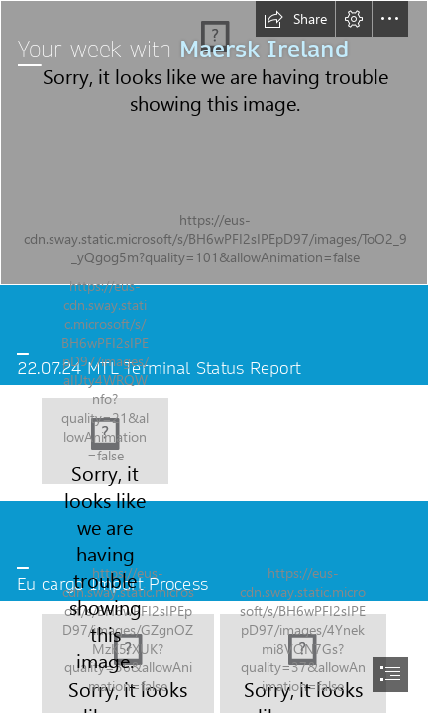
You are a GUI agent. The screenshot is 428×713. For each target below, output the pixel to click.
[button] (295, 19)
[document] (214, 356)
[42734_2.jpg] (214, 142)
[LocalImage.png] (105, 441)
